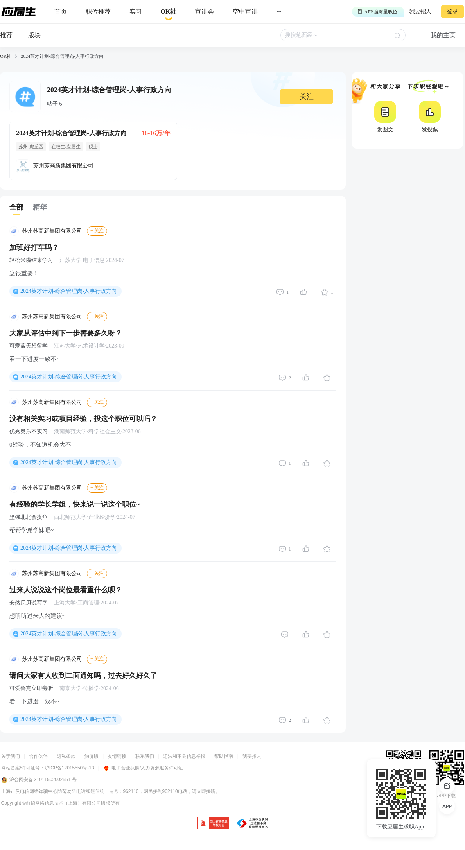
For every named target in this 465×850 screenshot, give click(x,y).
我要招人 (420, 11)
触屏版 (91, 756)
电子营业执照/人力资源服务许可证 (143, 768)
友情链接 (117, 756)
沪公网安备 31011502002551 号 (39, 780)
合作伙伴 (38, 756)
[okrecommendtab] (169, 12)
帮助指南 (223, 756)
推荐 (6, 35)
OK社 (5, 56)
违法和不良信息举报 (184, 756)
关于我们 (10, 756)
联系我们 (144, 756)
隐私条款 (66, 756)
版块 (34, 35)
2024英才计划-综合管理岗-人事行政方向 (68, 291)
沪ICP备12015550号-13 (69, 768)
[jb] (213, 823)
